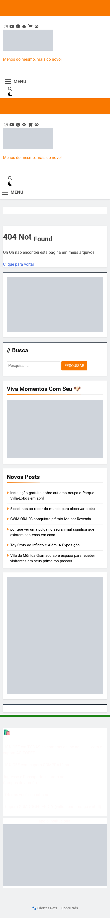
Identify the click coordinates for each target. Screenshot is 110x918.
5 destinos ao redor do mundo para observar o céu (52, 509)
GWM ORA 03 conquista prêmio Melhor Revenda (50, 519)
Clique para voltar (18, 264)
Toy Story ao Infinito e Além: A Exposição (45, 545)
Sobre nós (69, 908)
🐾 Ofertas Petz (44, 908)
